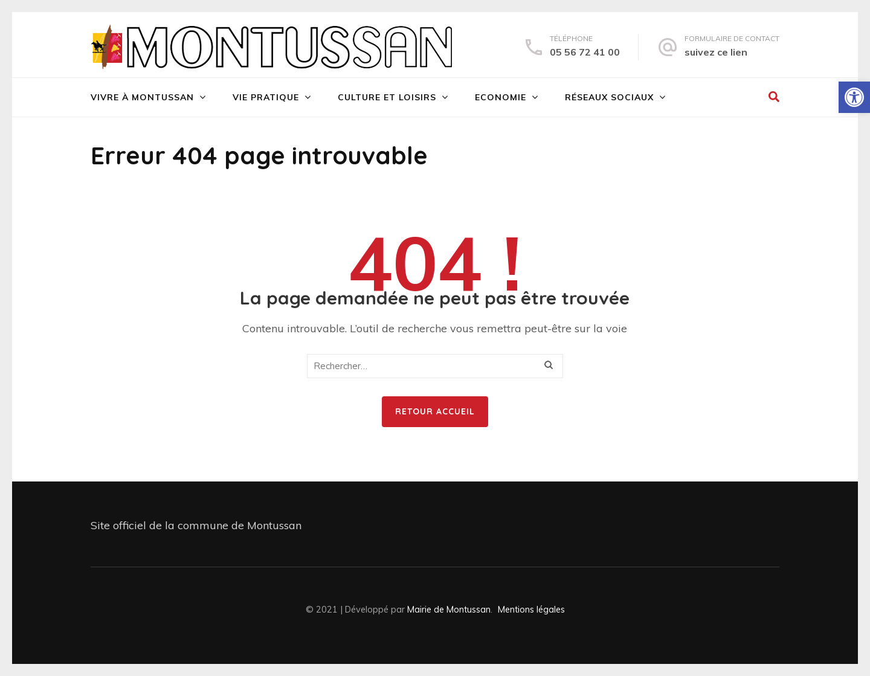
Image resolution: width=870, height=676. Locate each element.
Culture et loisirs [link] (387, 97)
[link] (854, 97)
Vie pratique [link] (266, 97)
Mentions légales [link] (531, 609)
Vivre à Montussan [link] (142, 97)
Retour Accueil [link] (435, 411)
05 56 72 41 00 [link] (585, 52)
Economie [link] (500, 97)
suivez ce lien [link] (716, 52)
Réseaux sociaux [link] (609, 97)
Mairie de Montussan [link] (449, 609)
